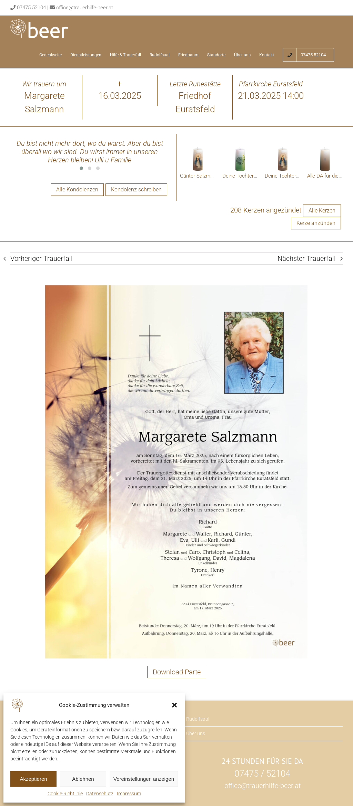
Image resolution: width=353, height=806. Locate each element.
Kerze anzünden (315, 223)
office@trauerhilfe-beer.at (84, 7)
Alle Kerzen (322, 211)
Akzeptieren (33, 779)
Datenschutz (99, 793)
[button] (174, 705)
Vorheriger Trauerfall (41, 259)
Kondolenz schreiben (136, 189)
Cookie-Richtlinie (65, 793)
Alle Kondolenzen (77, 189)
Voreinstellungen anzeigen (143, 779)
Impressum (129, 793)
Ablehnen (83, 779)
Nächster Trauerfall (307, 259)
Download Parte (177, 672)
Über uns (195, 734)
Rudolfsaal (197, 719)
